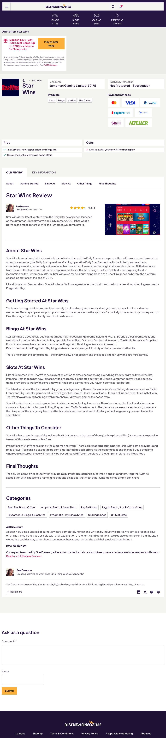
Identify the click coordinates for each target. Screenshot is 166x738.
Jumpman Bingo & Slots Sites (58, 507)
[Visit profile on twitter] (145, 591)
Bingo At (50, 183)
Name (5, 675)
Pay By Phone (89, 507)
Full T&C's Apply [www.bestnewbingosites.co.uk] (50, 65)
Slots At (66, 183)
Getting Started (29, 183)
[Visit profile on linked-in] (138, 591)
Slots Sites (75, 19)
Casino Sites (96, 19)
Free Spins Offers (117, 19)
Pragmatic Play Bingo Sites (66, 514)
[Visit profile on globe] (151, 591)
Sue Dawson (22, 206)
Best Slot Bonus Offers (22, 507)
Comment (9, 641)
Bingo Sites (55, 19)
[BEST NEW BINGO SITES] (58, 6)
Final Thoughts (107, 183)
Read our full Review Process (24, 556)
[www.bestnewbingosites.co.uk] (23, 80)
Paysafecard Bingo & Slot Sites (26, 514)
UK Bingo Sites (97, 514)
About (9, 183)
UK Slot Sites (119, 514)
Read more (16, 591)
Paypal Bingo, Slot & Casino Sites (122, 507)
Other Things (84, 183)
